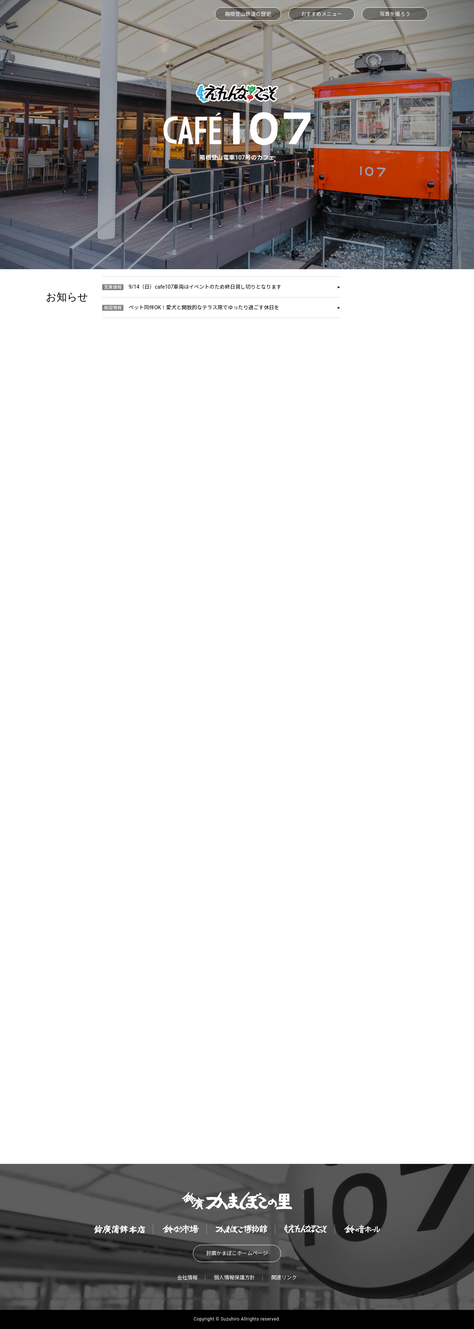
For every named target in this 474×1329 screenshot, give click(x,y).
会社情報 (187, 1277)
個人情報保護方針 (234, 1277)
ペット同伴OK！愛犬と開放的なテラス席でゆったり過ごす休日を (190, 307)
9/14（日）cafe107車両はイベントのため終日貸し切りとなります (191, 287)
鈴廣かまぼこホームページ (237, 1253)
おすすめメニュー (321, 14)
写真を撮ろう (395, 14)
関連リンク (284, 1277)
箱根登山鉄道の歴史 (248, 14)
